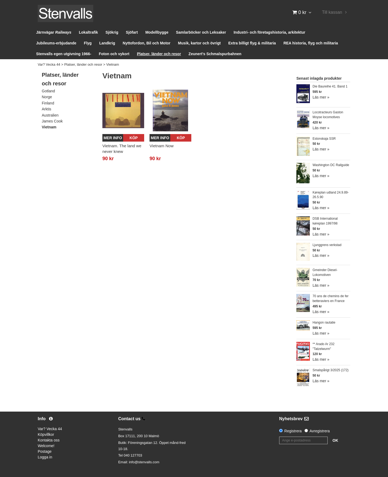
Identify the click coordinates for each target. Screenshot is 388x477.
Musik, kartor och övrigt (199, 43)
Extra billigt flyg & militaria (252, 43)
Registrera (293, 431)
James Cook (52, 121)
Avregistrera (320, 431)
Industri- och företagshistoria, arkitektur (269, 32)
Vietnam (112, 64)
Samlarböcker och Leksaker (201, 32)
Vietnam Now (162, 145)
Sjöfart (132, 32)
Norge (47, 97)
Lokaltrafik (88, 32)
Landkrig (107, 43)
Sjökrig (112, 32)
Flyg (88, 43)
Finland (48, 103)
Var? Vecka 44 (49, 64)
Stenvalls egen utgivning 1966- (63, 54)
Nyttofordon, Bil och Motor (146, 43)
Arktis (46, 109)
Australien (50, 115)
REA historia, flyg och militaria (310, 43)
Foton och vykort (114, 54)
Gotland (48, 91)
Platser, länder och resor (159, 54)
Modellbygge (156, 32)
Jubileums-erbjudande (56, 43)
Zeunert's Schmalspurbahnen (215, 54)
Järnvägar (53, 32)
